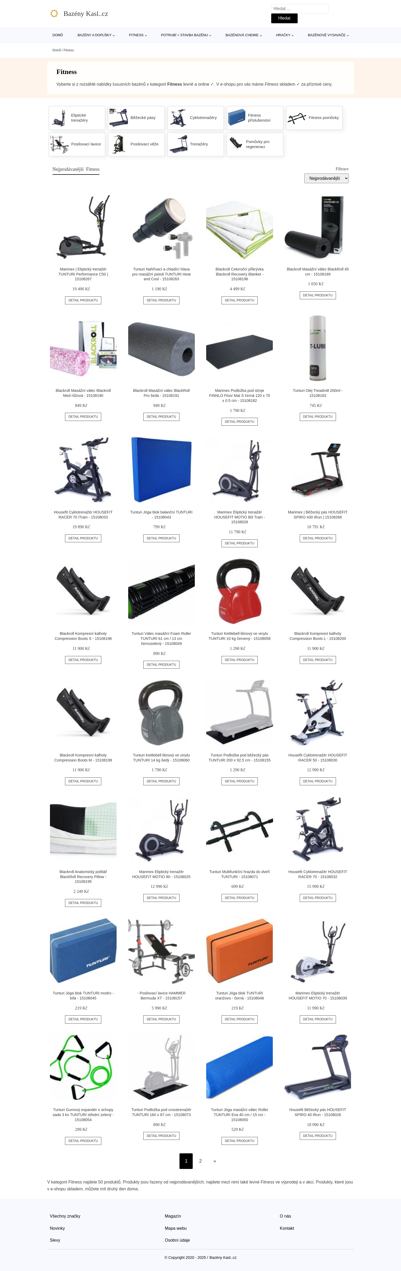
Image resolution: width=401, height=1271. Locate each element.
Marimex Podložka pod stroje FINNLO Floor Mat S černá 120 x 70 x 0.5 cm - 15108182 (239, 395)
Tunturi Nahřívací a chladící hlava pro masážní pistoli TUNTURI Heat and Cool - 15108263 (161, 274)
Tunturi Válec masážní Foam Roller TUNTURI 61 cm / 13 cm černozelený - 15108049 (161, 638)
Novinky (57, 1228)
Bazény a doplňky (94, 35)
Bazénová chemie (242, 35)
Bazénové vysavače (327, 35)
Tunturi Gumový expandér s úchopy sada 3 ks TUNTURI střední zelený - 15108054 (83, 1115)
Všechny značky (65, 1216)
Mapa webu (176, 1228)
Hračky (283, 35)
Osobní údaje (177, 1240)
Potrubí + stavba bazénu (184, 35)
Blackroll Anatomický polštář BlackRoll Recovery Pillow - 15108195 (83, 877)
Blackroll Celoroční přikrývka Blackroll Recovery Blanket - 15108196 (240, 274)
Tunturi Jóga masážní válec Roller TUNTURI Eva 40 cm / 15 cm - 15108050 (239, 1115)
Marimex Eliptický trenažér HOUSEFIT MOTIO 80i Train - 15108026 (239, 517)
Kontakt (287, 1228)
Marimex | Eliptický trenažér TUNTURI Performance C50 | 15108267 (83, 274)
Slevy (55, 1240)
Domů (58, 35)
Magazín (173, 1216)
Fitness (136, 35)
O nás (285, 1216)
